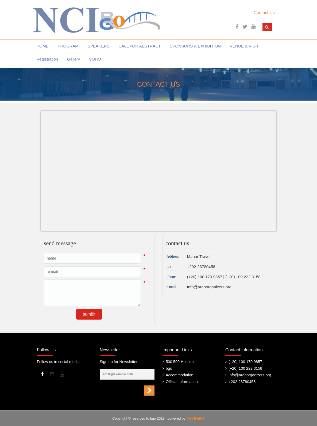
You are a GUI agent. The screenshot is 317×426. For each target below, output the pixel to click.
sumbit (89, 314)
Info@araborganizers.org (209, 287)
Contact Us (264, 12)
